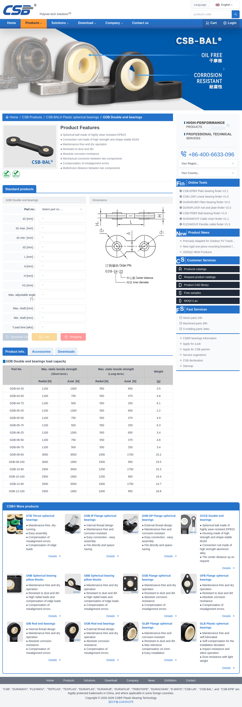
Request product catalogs (196, 277)
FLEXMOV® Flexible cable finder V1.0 (204, 224)
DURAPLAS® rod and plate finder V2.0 (205, 207)
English (223, 5)
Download (85, 23)
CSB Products (32, 117)
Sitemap (186, 366)
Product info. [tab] (15, 351)
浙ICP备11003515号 (121, 701)
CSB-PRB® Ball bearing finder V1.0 (203, 213)
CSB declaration (191, 360)
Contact (190, 680)
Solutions (59, 23)
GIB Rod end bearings (40, 623)
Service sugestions (192, 354)
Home (11, 23)
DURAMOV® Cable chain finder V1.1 (204, 218)
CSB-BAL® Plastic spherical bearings (72, 117)
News (151, 680)
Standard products (19, 189)
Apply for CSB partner (194, 349)
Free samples (188, 292)
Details (55, 556)
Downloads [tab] (66, 351)
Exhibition (171, 680)
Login (229, 23)
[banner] (114, 105)
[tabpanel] (88, 427)
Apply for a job (190, 343)
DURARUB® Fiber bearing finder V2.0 (204, 202)
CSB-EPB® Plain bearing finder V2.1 (203, 191)
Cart (211, 23)
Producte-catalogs (191, 269)
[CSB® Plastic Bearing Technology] (20, 9)
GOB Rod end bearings (99, 623)
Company (112, 23)
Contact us (140, 23)
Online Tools (197, 182)
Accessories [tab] (41, 351)
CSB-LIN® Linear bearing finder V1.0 (204, 196)
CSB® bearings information (198, 338)
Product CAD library (192, 285)
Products (32, 23)
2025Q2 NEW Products (195, 252)
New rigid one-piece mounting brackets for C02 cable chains (209, 246)
